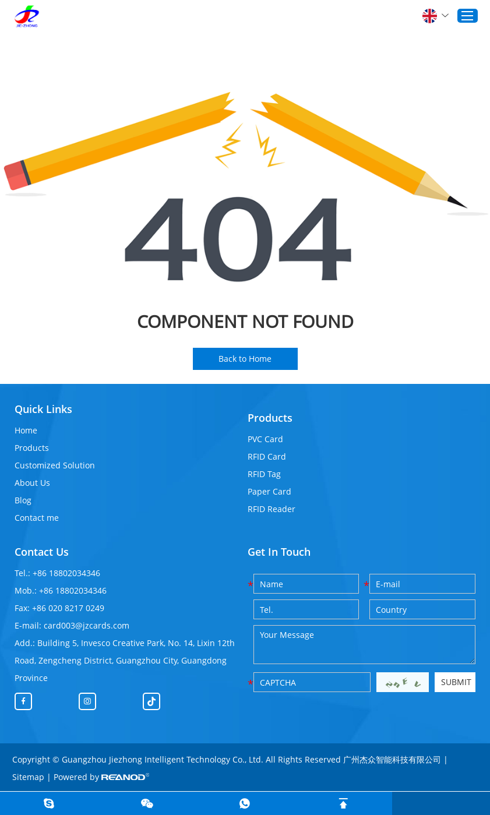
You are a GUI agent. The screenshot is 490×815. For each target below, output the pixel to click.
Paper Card (269, 491)
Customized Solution (55, 465)
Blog (23, 500)
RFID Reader (271, 508)
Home (26, 430)
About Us (32, 482)
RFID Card (267, 456)
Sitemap (28, 776)
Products (32, 447)
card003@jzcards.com (86, 625)
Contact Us (42, 552)
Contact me (37, 517)
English (435, 15)
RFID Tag (264, 473)
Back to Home (245, 358)
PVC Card (265, 438)
